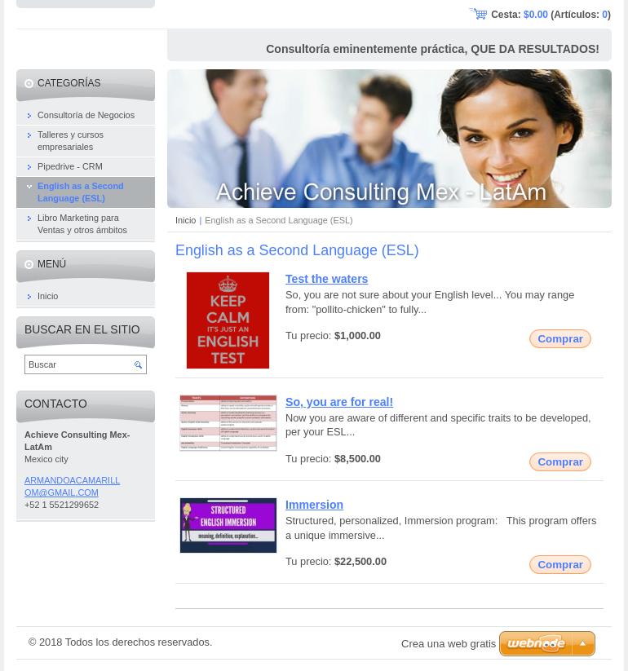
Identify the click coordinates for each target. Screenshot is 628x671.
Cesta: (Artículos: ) (551, 14)
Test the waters (326, 278)
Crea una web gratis (448, 644)
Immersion (314, 504)
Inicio (185, 220)
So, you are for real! (339, 401)
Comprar (560, 339)
